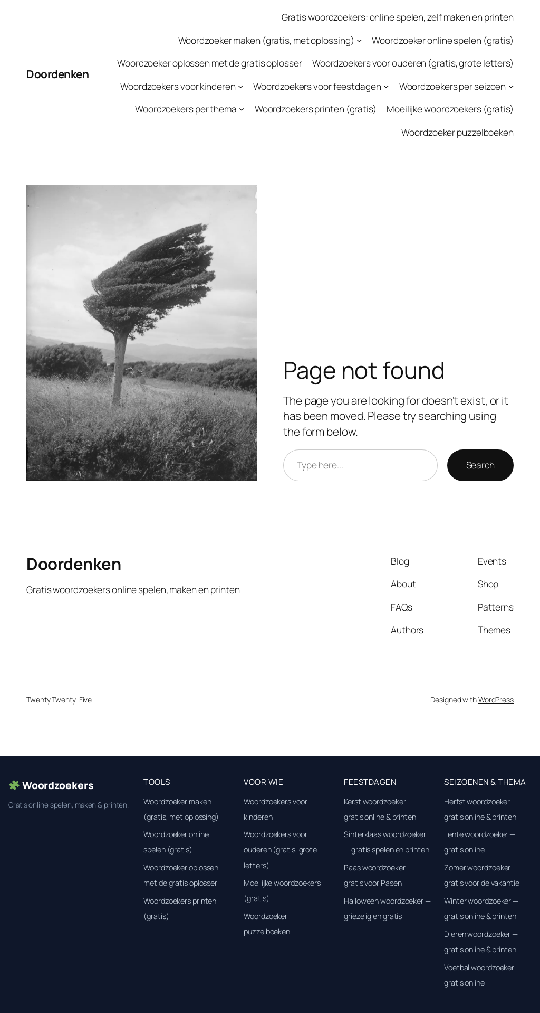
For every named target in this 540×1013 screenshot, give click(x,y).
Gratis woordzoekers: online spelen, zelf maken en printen (398, 17)
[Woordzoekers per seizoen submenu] (511, 85)
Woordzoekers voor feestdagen (317, 86)
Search (480, 464)
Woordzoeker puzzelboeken (457, 132)
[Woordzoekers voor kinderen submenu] (240, 85)
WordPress (496, 700)
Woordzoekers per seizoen (452, 86)
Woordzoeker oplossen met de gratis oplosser (209, 63)
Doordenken (57, 74)
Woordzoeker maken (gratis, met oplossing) (266, 40)
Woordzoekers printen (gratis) (316, 108)
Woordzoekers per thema (186, 108)
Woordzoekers (51, 785)
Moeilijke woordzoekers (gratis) (450, 108)
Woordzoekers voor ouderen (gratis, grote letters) (413, 63)
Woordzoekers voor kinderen (177, 86)
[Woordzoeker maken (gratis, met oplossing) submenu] (359, 39)
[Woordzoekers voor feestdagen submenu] (386, 85)
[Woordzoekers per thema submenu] (241, 108)
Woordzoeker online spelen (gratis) (443, 40)
